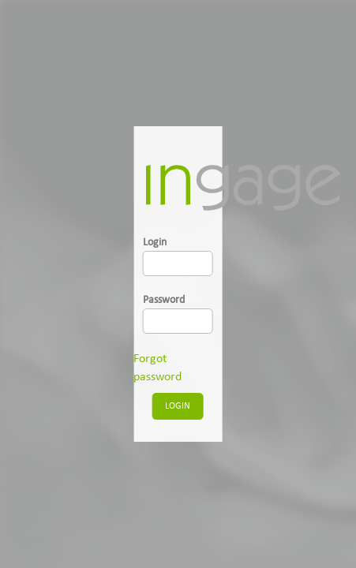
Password (164, 300)
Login (155, 242)
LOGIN (177, 406)
